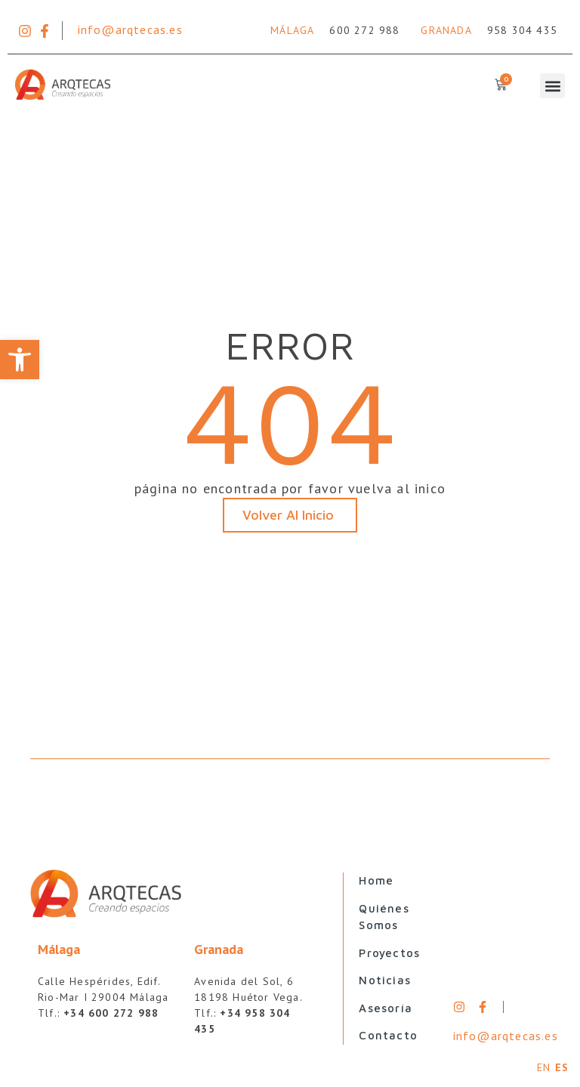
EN (544, 1067)
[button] (19, 359)
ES (562, 1067)
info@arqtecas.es (130, 29)
